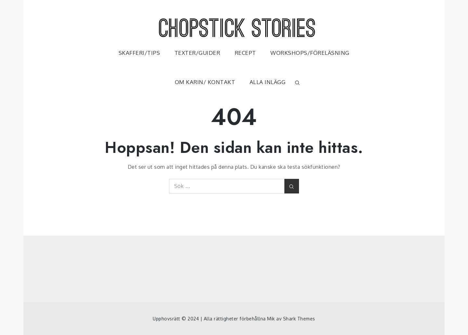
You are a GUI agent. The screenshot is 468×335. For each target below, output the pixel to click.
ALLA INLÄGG (268, 82)
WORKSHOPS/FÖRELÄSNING (309, 52)
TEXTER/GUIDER (197, 52)
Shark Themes (299, 318)
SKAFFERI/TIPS (139, 52)
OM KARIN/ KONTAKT (205, 82)
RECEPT (245, 52)
